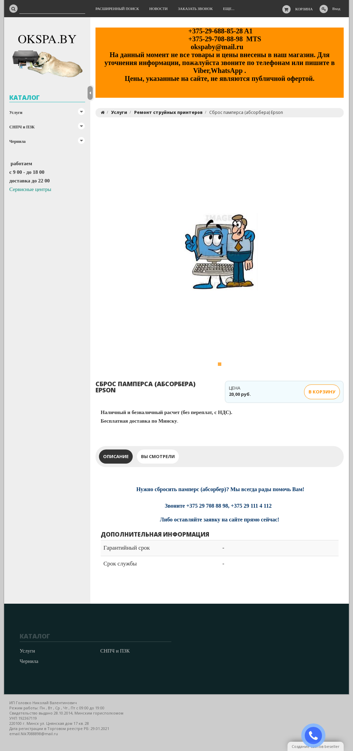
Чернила (17, 141)
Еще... (228, 9)
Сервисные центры (30, 189)
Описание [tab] (116, 456)
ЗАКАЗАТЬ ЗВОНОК (316, 736)
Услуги (15, 112)
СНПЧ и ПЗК (21, 127)
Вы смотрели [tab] (158, 456)
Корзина (304, 9)
